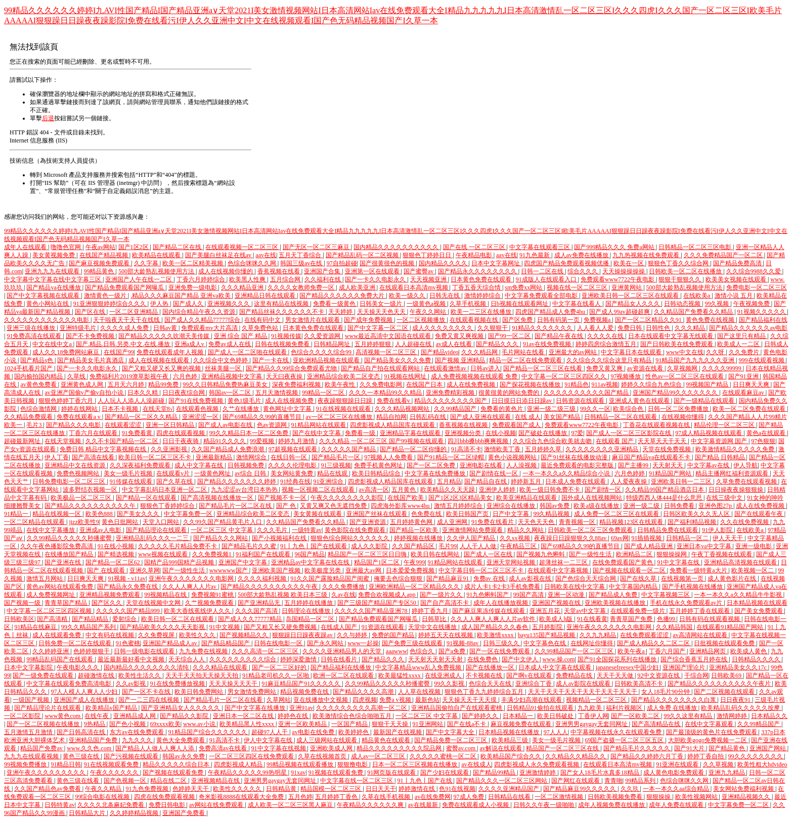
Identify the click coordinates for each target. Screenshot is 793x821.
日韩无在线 (445, 295)
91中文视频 (225, 627)
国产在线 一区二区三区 (475, 247)
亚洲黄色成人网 (83, 384)
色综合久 (422, 651)
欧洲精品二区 (635, 554)
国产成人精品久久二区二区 (654, 643)
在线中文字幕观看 (710, 724)
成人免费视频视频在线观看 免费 (475, 376)
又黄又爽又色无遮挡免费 (334, 505)
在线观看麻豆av (744, 392)
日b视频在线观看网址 (520, 303)
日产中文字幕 (512, 513)
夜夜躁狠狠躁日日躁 (346, 400)
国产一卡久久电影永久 (376, 279)
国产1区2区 (134, 247)
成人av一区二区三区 (379, 756)
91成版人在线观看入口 (547, 279)
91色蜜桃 (128, 643)
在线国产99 (119, 352)
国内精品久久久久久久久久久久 (397, 247)
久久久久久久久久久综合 (243, 659)
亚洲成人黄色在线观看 (640, 400)
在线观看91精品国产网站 (730, 627)
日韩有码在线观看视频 (710, 618)
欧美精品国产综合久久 (511, 756)
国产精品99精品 (495, 772)
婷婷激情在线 (417, 788)
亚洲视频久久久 (229, 303)
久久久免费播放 (344, 586)
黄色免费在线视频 (711, 319)
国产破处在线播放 (543, 433)
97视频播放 (626, 376)
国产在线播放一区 (491, 667)
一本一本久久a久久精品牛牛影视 (738, 594)
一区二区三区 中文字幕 (222, 530)
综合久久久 (583, 271)
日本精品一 (519, 715)
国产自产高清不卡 (445, 602)
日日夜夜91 (736, 699)
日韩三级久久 (502, 643)
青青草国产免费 (632, 618)
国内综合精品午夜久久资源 (199, 311)
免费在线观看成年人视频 (171, 352)
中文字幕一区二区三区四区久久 (564, 376)
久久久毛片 (273, 530)
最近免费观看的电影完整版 (578, 465)
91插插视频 (647, 538)
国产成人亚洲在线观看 (481, 416)
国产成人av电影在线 (226, 424)
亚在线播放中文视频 (321, 699)
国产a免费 (452, 651)
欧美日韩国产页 (468, 513)
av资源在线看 (646, 368)
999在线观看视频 (762, 360)
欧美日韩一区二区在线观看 (178, 618)
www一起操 (363, 643)
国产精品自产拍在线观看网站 (381, 368)
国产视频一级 (23, 602)
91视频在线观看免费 (337, 772)
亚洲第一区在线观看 (373, 271)
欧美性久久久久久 (238, 788)
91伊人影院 (718, 530)
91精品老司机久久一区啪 (276, 675)
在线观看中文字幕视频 (558, 570)
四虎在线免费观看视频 (165, 796)
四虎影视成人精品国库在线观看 (393, 424)
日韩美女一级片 (382, 303)
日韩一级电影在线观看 (145, 651)
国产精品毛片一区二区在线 (236, 505)
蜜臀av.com (461, 748)
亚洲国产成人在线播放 (85, 699)
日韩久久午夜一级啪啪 (544, 804)
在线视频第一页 (683, 578)
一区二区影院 (23, 715)
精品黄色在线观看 (387, 740)
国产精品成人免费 (614, 594)
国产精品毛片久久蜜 (250, 546)
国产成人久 (189, 303)
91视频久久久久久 (762, 311)
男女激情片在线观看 (313, 319)
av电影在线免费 (313, 732)
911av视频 (605, 384)
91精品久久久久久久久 (543, 327)
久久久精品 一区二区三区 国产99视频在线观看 (382, 441)
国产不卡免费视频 (91, 336)
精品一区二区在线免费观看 (526, 360)
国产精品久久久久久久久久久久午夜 (270, 586)
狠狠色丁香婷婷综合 (168, 505)
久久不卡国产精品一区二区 (122, 441)
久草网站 (279, 699)
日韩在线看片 (340, 659)
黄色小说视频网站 (513, 457)
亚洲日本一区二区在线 (244, 715)
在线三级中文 (725, 497)
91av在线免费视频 (547, 344)
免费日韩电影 (168, 804)
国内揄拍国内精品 (39, 376)
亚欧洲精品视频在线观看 (327, 360)
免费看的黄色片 (502, 408)
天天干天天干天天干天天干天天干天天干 (583, 691)
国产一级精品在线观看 (705, 400)
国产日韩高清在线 (82, 732)
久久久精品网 (480, 352)
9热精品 (95, 724)
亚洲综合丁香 (534, 683)
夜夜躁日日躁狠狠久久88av (571, 538)
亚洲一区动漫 (567, 594)
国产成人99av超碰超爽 (620, 311)
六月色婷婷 (630, 473)
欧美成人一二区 (739, 344)
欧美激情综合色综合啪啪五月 (353, 715)
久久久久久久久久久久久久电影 (47, 319)
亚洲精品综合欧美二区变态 (344, 376)
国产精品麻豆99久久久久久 (580, 788)
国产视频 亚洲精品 (461, 360)
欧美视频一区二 (753, 570)
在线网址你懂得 (592, 643)
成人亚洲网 (453, 521)
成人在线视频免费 (290, 400)
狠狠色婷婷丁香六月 (66, 400)
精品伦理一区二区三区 (725, 424)
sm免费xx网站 (524, 287)
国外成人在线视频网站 (592, 497)
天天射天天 (668, 465)
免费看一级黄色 (335, 303)
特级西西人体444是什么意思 (664, 497)
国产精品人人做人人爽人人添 (155, 748)
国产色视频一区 (126, 780)
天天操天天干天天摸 (470, 699)
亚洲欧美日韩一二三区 (682, 481)
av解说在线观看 (501, 748)
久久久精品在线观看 (221, 667)
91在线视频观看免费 (112, 764)
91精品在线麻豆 (36, 627)
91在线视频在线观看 (344, 408)
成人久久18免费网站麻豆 (66, 352)
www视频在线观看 (163, 554)
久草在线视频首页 (323, 756)
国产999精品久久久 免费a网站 (614, 247)
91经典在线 (295, 481)
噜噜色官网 (66, 247)
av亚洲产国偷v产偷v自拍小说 (84, 392)
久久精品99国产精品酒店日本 (665, 489)
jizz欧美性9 (84, 521)
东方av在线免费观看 (137, 732)
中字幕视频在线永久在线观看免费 (616, 732)
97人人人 (556, 732)
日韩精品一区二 (688, 538)
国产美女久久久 (139, 513)
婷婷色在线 (294, 715)
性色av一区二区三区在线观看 (685, 376)
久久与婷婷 (353, 635)
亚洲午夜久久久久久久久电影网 (192, 578)
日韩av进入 (485, 368)
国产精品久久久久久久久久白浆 (674, 699)
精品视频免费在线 (305, 691)
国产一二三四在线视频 (149, 699)
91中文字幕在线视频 (279, 748)
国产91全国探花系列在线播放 (618, 659)
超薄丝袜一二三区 (564, 562)
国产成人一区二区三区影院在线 (629, 433)
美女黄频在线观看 (318, 513)
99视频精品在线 (166, 594)
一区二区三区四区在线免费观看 (252, 756)
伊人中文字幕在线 (269, 740)
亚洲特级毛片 (79, 327)
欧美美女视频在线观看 (737, 279)
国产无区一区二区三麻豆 (317, 247)
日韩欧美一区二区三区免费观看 (591, 530)
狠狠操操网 (672, 554)
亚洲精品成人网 (135, 715)
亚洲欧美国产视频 (277, 570)
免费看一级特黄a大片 (699, 570)
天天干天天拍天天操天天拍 (202, 675)
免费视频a (598, 319)
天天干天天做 (616, 675)
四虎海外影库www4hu (401, 505)
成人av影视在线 (530, 578)
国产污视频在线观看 (132, 756)
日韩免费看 (680, 505)
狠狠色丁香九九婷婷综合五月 (485, 691)
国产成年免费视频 (369, 319)
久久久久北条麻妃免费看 (111, 804)
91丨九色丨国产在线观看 (314, 546)
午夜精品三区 (519, 546)
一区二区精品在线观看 (35, 521)
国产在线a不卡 (467, 724)
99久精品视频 (552, 513)
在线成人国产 (340, 627)
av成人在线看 (454, 344)
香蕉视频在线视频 (464, 424)
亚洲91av (301, 707)
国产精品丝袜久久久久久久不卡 (282, 311)
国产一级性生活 (591, 554)
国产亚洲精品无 (260, 602)
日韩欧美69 (727, 675)
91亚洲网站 (429, 724)
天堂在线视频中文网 (154, 602)
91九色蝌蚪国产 (488, 594)
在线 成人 (528, 416)
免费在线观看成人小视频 (476, 804)
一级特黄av (307, 530)
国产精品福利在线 (763, 319)
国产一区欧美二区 (636, 715)
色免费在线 (427, 513)
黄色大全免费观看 (181, 740)
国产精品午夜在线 (560, 336)
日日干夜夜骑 (181, 441)
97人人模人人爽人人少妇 (85, 691)
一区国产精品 (350, 724)
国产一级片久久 (442, 594)
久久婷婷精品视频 (135, 812)
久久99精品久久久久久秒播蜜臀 (70, 538)
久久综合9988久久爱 (754, 271)
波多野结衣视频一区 (91, 489)
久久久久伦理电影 (293, 465)
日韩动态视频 (683, 303)
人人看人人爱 (596, 327)
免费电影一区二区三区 (756, 287)
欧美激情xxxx (496, 635)
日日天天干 (381, 788)
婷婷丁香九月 (431, 610)
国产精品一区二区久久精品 (142, 416)
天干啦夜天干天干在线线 (127, 319)
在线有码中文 (263, 319)
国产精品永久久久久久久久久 (478, 271)
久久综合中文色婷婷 (221, 360)
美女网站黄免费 (293, 473)
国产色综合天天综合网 (586, 578)
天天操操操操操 (624, 271)
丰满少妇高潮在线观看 (532, 699)
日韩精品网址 (332, 344)
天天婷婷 (341, 311)
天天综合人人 (187, 659)
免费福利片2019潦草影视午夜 (130, 376)
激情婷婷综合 (483, 295)
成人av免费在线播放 (582, 255)
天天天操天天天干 (234, 683)
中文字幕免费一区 (189, 513)
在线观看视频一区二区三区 (242, 247)
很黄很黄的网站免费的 (509, 392)
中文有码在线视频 (110, 635)
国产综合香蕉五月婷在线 (694, 659)
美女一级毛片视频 (129, 473)
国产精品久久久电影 (74, 424)
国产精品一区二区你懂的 (414, 449)
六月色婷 (186, 376)
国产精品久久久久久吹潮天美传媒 (164, 336)
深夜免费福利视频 (297, 384)
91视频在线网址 (406, 376)
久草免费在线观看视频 (747, 481)
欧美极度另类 (323, 570)
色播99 (667, 618)
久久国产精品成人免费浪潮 (228, 449)
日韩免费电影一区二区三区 (69, 481)
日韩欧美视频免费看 (616, 796)
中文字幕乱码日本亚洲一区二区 (165, 489)
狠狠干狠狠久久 (680, 279)
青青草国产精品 (67, 602)
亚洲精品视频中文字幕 (232, 376)
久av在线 (343, 594)
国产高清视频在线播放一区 (218, 497)
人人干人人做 (479, 546)
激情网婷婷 (732, 715)
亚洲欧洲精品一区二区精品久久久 (415, 586)
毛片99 (447, 546)
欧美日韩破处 (556, 715)
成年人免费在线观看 (677, 804)
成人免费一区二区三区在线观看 (617, 513)
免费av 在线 (489, 578)
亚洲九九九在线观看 (53, 271)
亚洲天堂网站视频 (512, 562)
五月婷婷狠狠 (373, 344)
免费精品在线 (575, 675)
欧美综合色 (629, 408)
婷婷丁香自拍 (706, 756)
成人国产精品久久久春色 (495, 627)
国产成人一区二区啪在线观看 (248, 352)
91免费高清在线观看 (35, 336)
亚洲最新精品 (215, 457)
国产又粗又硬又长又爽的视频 (162, 368)
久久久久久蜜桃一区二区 (444, 756)
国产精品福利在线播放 (342, 667)
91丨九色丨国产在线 (426, 780)
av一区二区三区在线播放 (339, 416)
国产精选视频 (117, 554)
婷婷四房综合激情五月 (607, 344)
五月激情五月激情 (29, 732)
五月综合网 (286, 279)
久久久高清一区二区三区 (266, 651)
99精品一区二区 (324, 392)
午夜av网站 (100, 247)
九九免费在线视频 (204, 651)
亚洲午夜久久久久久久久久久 (47, 772)
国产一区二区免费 (432, 465)
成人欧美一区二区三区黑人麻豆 (291, 804)
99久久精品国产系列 (89, 627)
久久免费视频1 (212, 554)
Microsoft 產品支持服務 (74, 174)
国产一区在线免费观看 (500, 651)
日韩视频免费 (247, 465)
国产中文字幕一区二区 (378, 327)
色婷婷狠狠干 (92, 651)
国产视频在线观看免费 (174, 772)
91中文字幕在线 (679, 562)
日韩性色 (659, 327)
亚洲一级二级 (642, 505)
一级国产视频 (32, 699)
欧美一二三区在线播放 (482, 311)
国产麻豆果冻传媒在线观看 (489, 610)
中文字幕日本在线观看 (632, 352)
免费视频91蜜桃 (213, 594)
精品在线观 (333, 473)
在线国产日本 (425, 384)
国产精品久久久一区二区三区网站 (502, 780)
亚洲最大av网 (364, 570)
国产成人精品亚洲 (649, 546)
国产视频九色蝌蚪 (541, 554)
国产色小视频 (128, 724)
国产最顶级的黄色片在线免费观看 (712, 732)
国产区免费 (518, 319)
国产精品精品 (91, 618)
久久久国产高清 (257, 610)
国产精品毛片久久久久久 (637, 748)
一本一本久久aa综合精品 (677, 788)
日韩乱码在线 (429, 416)
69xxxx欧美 (165, 724)
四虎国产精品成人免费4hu (551, 311)
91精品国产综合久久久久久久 (208, 732)
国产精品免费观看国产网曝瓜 (125, 287)
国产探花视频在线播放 (531, 384)
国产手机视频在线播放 (693, 586)
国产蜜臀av (419, 271)
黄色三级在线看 (79, 780)
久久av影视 (131, 683)
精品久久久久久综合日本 (177, 764)
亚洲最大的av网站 (573, 352)
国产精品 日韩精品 (720, 457)
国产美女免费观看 (759, 610)
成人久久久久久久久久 (443, 327)
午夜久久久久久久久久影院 (348, 497)
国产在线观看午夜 (759, 513)
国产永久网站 (326, 643)
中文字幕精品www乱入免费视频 (419, 667)
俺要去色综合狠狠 (399, 578)
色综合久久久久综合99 (322, 352)
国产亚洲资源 (368, 521)
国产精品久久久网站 (221, 538)
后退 (48, 118)
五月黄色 (404, 489)
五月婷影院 (548, 627)
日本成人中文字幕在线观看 (555, 667)
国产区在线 (91, 311)
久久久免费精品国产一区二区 (724, 255)
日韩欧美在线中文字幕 (575, 586)
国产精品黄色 (727, 748)
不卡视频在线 (485, 675)
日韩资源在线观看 (581, 400)
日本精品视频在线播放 (509, 732)
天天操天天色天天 (382, 311)
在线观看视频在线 (475, 319)
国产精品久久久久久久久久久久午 (91, 505)
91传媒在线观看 (132, 481)
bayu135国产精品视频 (547, 635)
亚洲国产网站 (768, 748)
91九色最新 (535, 255)
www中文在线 (684, 352)
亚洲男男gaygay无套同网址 (592, 724)
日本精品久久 (769, 715)
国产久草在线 (175, 481)
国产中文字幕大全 (451, 732)
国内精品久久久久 (444, 263)
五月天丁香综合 (301, 255)
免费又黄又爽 (605, 368)
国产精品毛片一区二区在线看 (224, 699)
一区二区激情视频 (560, 796)
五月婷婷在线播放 (309, 602)
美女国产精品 (563, 416)
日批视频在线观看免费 (725, 643)
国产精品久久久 (498, 344)
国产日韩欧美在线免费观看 (677, 344)
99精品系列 (641, 780)
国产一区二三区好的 (280, 667)
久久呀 (716, 352)
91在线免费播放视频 (178, 683)
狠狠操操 (659, 796)
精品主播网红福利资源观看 (732, 473)
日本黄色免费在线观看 (482, 279)
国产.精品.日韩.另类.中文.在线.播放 (123, 344)
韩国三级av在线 (302, 263)
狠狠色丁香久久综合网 (679, 263)
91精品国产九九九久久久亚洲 (695, 360)
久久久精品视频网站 (403, 408)
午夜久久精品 (104, 788)
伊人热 (160, 303)
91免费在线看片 (493, 521)
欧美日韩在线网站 (436, 554)
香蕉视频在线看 (279, 271)
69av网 (620, 538)
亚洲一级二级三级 (552, 408)
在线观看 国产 (615, 441)
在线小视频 (501, 433)
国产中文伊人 (521, 659)
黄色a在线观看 (766, 433)
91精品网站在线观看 (319, 424)
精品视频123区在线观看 (632, 521)
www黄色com (63, 715)
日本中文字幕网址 (496, 263)
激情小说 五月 (734, 295)
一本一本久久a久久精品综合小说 (566, 473)
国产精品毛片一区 (337, 457)
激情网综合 (252, 457)
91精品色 (576, 384)
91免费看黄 (138, 433)
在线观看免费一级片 (638, 610)
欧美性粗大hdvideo (762, 764)
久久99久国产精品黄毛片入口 (223, 521)
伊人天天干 (728, 538)
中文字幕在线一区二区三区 (357, 780)
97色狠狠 (763, 441)
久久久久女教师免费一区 (302, 287)
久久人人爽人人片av (190, 586)
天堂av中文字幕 (585, 610)
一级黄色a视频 (427, 303)
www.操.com (558, 659)
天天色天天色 (537, 521)
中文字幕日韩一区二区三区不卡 (481, 570)
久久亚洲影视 (170, 449)
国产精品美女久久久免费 (398, 360)
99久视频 (717, 303)
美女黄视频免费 (54, 255)
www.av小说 (200, 724)
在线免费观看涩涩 (645, 635)
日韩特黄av (59, 804)
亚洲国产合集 (323, 271)
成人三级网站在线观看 (327, 740)
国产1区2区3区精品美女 (461, 497)
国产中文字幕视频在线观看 (44, 295)
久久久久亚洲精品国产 (509, 788)
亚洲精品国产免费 (94, 740)
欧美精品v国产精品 (112, 707)
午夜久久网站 (429, 311)
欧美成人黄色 (749, 651)
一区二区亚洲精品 (134, 311)
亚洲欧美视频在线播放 (616, 602)
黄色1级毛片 (245, 400)
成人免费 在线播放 (672, 707)
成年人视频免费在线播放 (612, 804)
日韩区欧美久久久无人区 (697, 513)
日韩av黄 (166, 327)
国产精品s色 (37, 360)
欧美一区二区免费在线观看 (750, 408)
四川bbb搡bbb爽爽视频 (479, 441)
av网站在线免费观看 (217, 804)
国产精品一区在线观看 (147, 497)
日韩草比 (435, 618)
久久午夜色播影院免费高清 (57, 546)
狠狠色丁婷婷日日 (428, 255)
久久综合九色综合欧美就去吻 (553, 441)
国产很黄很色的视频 (388, 263)
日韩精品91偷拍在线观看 (541, 707)
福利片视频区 (625, 707)
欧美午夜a (632, 651)
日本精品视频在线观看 (757, 602)
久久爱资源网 (323, 336)
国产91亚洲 (744, 376)
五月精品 (449, 481)
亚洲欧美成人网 (332, 748)
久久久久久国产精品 (349, 449)
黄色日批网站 (121, 521)
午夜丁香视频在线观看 (722, 554)
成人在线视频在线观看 (159, 360)
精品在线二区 (169, 780)
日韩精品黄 (282, 788)
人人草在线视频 (420, 691)
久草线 (77, 376)
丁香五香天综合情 (477, 287)
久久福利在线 (323, 279)
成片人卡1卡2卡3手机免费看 (503, 586)
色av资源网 (272, 424)
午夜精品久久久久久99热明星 (248, 772)
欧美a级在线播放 (597, 505)
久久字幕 (147, 263)
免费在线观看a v (79, 416)
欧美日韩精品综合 (377, 473)
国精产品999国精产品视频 (179, 562)
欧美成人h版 (556, 618)
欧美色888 (99, 513)
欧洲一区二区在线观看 (344, 675)
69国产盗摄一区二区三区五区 (625, 740)
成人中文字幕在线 (199, 465)
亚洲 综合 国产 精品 (241, 336)
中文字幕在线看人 (577, 303)
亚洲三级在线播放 (32, 327)
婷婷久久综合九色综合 (652, 384)
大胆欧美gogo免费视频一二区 (708, 740)
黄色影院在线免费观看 (356, 530)
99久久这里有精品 (689, 715)
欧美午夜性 (341, 384)
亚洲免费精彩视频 (451, 392)
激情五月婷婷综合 (459, 505)
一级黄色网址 (213, 473)
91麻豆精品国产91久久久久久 (301, 683)
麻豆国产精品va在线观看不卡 (652, 457)
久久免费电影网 (382, 384)
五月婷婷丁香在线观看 (700, 610)
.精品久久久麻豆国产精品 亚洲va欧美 (181, 295)
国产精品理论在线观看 (157, 530)
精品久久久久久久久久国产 (451, 400)
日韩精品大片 (88, 812)
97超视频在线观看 (294, 449)
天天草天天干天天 (663, 441)
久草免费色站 (261, 327)
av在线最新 (423, 804)
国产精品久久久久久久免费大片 (342, 295)
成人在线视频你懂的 (226, 271)
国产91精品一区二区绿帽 (451, 457)
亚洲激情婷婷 (538, 772)
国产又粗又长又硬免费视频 (281, 627)
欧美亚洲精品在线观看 (527, 497)
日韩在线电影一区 (279, 643)
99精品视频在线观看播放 (301, 764)
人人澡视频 (522, 465)
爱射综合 (125, 618)
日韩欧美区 (19, 618)
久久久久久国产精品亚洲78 (371, 610)
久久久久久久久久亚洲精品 (602, 449)
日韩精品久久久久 (757, 659)
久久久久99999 (722, 368)
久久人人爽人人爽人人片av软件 (494, 618)
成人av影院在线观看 (583, 683)
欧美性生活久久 (140, 675)
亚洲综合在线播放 (512, 505)
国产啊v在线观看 (529, 675)
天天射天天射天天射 (436, 659)
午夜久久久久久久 (115, 772)
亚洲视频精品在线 (216, 780)
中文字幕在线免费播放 (436, 473)
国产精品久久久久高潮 (364, 691)
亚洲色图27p (715, 505)
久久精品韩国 (675, 627)
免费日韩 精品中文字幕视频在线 (104, 449)
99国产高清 (529, 594)
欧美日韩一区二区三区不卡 (155, 457)
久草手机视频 (469, 303)
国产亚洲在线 (63, 562)
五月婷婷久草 (544, 449)
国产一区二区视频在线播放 (44, 724)
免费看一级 (361, 433)
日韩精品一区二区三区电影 (695, 247)
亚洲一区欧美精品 (303, 724)
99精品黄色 (99, 271)
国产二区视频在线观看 (725, 691)
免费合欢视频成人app (387, 594)
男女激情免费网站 (253, 691)
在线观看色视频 (198, 408)
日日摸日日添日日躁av (522, 400)
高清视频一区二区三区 (387, 352)
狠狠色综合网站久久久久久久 (351, 538)
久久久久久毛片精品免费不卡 (178, 546)
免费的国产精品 (394, 635)
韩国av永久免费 (184, 756)
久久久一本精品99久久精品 (386, 392)
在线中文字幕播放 (51, 530)
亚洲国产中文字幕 (243, 562)
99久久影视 (450, 683)
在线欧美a (697, 295)
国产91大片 (690, 748)
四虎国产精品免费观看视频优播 (567, 263)
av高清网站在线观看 (700, 635)
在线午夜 (97, 715)
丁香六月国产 (668, 651)
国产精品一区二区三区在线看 (543, 368)
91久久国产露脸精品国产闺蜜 (330, 578)
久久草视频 (719, 764)
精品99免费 (164, 384)
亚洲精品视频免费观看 (110, 594)
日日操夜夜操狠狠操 (737, 489)
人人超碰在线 (414, 344)
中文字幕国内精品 (634, 586)
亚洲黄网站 (627, 287)
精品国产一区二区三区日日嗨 (368, 554)
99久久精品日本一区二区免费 (249, 433)
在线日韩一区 (290, 457)
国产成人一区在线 (489, 554)
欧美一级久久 (408, 295)
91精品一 (17, 513)
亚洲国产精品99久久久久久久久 (676, 392)
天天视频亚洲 (429, 279)
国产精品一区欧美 (414, 530)
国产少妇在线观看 (445, 772)
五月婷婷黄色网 (412, 521)
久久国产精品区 (414, 546)
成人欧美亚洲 (358, 287)
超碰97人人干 (270, 732)
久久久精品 (691, 327)
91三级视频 (336, 465)
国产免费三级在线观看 (413, 643)
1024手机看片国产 (29, 368)
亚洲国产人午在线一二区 (139, 279)
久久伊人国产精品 (472, 538)
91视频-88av (463, 643)
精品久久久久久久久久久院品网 (400, 748)
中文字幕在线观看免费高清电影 (69, 683)
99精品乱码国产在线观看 (60, 659)
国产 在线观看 (106, 570)
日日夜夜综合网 (184, 392)
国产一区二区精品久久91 (649, 319)
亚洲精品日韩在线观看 (266, 295)
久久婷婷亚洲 (51, 651)
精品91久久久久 (225, 441)
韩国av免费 (555, 505)
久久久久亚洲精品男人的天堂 (342, 651)
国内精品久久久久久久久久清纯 (147, 667)
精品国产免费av (42, 748)
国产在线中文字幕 (317, 433)
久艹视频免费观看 (210, 602)
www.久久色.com (90, 748)
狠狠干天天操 (391, 724)
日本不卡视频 (121, 408)
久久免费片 (745, 352)
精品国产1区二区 (377, 562)
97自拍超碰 (342, 263)
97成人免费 (470, 796)
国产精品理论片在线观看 (48, 707)
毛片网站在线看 (524, 352)
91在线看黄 (592, 618)
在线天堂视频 (63, 441)
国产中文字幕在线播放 (256, 707)
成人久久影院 (370, 546)
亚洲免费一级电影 (193, 287)
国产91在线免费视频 (196, 400)
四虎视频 (365, 699)
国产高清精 (53, 618)
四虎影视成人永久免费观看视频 (537, 764)
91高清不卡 (466, 449)
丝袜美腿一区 (224, 368)
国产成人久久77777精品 (250, 618)
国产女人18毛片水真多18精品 (600, 772)
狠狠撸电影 (353, 764)
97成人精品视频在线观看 (709, 433)
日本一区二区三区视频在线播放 (415, 764)
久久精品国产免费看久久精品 (694, 311)
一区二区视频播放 (421, 319)
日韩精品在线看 (510, 796)
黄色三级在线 (82, 756)
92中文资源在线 (659, 675)
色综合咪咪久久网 (253, 263)
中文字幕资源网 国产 (719, 441)
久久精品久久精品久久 (576, 756)
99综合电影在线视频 (103, 796)
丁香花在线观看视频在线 (657, 424)
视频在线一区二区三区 (578, 287)
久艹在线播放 (241, 408)
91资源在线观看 (384, 627)
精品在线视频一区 (57, 513)
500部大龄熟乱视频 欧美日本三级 (283, 594)
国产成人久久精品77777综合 (203, 319)
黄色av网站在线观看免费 (60, 586)
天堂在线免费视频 (667, 449)
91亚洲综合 (329, 481)
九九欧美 (590, 707)
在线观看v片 (173, 473)
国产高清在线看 (94, 457)
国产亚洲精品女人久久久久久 (181, 707)
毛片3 (34, 424)
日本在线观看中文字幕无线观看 (671, 336)
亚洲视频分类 (463, 433)
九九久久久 (138, 740)
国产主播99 (634, 465)
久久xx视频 (516, 538)
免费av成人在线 (230, 344)
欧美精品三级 (511, 740)
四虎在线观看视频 (181, 433)
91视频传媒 (286, 336)
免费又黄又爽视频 (460, 336)
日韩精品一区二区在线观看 (621, 416)
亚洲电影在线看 (482, 465)
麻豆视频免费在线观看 (522, 724)
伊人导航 (745, 465)
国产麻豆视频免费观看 (100, 263)
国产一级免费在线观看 (44, 675)
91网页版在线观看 (392, 772)
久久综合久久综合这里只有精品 (609, 360)
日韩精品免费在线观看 (668, 530)
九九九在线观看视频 (32, 756)
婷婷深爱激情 (299, 659)
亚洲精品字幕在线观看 (411, 433)
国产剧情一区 (604, 489)
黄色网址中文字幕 (288, 408)
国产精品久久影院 (185, 715)
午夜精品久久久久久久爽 (371, 804)
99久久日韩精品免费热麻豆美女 (226, 384)
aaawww (396, 651)
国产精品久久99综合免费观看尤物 (292, 368)
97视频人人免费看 (389, 457)
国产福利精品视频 (693, 521)
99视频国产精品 (708, 384)
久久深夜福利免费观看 (141, 465)
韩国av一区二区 (230, 392)
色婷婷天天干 (191, 788)
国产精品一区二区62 (113, 562)
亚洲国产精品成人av (170, 643)
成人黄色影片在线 (733, 578)
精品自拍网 (391, 416)
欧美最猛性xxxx (400, 675)
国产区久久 (107, 602)
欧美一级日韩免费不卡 (550, 489)
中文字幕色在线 (545, 643)
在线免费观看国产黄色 (623, 562)
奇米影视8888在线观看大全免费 (242, 796)
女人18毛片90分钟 (666, 691)
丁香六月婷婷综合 (202, 279)
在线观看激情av (445, 368)
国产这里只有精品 (742, 336)
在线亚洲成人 (444, 675)
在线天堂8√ (158, 408)
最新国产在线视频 (398, 732)
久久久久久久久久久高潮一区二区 (362, 707)
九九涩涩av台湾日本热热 (245, 489)
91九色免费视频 (148, 788)
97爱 (577, 433)
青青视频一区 (578, 521)
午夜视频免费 (752, 303)
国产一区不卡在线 (147, 691)
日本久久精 (143, 392)
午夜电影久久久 (79, 667)
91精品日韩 (66, 764)
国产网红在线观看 (576, 780)
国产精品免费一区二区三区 (451, 740)
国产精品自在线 (486, 481)
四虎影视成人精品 (239, 764)
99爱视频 (263, 441)
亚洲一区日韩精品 (171, 424)
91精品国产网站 (671, 473)
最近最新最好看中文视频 (132, 659)
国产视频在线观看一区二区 (630, 570)
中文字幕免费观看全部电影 (542, 295)
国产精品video (440, 352)
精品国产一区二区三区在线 (563, 748)
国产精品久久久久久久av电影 (748, 327)
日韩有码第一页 (559, 319)
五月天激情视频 (277, 392)
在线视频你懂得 (684, 416)
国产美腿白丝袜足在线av (219, 255)
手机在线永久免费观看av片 (687, 602)
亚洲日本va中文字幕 (704, 546)
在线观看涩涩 (124, 424)
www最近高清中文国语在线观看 (388, 336)
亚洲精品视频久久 (747, 796)
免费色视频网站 (79, 473)
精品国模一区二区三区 (331, 788)
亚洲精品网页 (708, 651)
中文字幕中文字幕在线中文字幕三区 (53, 279)
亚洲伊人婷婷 (498, 489)
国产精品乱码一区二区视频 (363, 255)
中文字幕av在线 (709, 465)
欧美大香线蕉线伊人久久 (198, 610)
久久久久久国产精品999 (128, 610)
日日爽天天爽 (752, 384)
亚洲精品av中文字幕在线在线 (311, 562)
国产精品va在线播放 (54, 287)
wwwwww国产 (229, 570)
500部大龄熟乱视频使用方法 (157, 271)
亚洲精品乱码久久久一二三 (153, 538)
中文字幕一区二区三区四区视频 (50, 610)
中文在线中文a (52, 344)
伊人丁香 (57, 457)
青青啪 (613, 780)
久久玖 (630, 788)
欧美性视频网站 (697, 796)
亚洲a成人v (190, 344)
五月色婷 (300, 796)
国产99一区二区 (510, 336)
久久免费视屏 (157, 635)
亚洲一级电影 (754, 546)
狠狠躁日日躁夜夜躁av (303, 635)
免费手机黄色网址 (379, 465)
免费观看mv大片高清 (210, 327)
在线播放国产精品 (70, 554)
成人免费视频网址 (51, 594)
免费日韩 (630, 327)
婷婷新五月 (527, 481)
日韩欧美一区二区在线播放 (686, 271)
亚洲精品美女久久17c (738, 667)
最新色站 (427, 699)
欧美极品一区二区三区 (82, 497)
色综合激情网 (39, 408)
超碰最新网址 (23, 441)
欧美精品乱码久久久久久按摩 (741, 707)
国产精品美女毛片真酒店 (91, 360)
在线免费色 (483, 659)
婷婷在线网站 (80, 408)
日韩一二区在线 (543, 271)
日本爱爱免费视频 (411, 570)
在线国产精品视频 (104, 255)
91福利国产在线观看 (264, 554)
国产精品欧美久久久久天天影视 (163, 627)
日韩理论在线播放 (307, 610)
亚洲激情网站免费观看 (473, 530)
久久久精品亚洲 (243, 287)
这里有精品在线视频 (282, 303)
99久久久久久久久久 (756, 756)
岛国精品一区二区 (311, 618)
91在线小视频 (117, 546)
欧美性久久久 (198, 635)
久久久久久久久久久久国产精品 (587, 392)
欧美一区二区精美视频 (193, 263)
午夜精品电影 (475, 255)
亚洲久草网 (144, 570)
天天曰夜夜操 (285, 376)
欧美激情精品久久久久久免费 (735, 449)
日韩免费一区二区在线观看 (75, 643)
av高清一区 (373, 489)
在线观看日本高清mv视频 (414, 287)
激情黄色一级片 (106, 295)
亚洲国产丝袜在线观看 (377, 513)
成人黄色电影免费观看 (674, 772)
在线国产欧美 (406, 497)
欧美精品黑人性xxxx (247, 724)
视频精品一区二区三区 (597, 699)
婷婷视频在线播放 (419, 538)
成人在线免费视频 (472, 384)
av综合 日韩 (251, 473)
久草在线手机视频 (387, 796)
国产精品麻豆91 (448, 578)
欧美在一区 (629, 263)
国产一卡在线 (271, 360)
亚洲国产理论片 (685, 667)
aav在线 (265, 255)
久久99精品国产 (456, 408)
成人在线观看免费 (57, 635)
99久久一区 (595, 408)
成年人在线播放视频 (501, 602)
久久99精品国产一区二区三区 (575, 651)
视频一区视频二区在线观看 (319, 489)
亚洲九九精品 (727, 772)
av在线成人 (476, 764)
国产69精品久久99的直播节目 (263, 416)
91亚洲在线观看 (678, 764)
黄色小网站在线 (48, 303)
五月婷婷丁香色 (337, 796)
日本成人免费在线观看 (576, 481)
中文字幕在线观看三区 (540, 247)
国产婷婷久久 (481, 715)
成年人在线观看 (26, 247)
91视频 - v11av (127, 578)
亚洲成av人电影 (101, 530)
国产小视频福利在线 (280, 538)
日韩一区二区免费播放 (679, 408)
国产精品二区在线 (178, 247)
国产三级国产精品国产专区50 (377, 602)
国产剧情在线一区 (494, 473)
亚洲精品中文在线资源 (76, 465)
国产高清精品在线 (657, 724)
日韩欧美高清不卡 (639, 683)
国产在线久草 (639, 578)
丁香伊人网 (593, 715)
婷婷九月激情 (297, 441)
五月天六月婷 (127, 384)
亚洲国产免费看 (184, 812)
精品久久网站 (526, 530)
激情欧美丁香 (503, 449)
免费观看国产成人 (517, 424)
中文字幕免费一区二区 (739, 804)
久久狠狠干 (493, 327)
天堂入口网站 (162, 521)
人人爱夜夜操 (629, 481)
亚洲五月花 (545, 610)
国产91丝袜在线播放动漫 (575, 457)
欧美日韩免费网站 (199, 691)
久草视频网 (683, 368)
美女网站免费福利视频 (744, 788)
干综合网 (696, 675)
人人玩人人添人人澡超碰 (132, 400)
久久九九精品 (599, 635)
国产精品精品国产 (226, 643)
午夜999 (414, 562)
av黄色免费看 (39, 384)
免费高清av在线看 (223, 748)
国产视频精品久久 (244, 635)
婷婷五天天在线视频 (446, 635)
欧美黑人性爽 (248, 279)
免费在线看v (394, 400)
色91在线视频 (457, 788)
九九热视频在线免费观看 (646, 255)
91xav (298, 772)
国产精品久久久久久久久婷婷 (237, 481)
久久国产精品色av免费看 (48, 788)
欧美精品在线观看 (157, 255)
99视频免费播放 (26, 764)
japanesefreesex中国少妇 (628, 667)
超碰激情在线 (97, 675)
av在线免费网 (433, 796)
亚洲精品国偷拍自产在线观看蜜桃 (457, 707)
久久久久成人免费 (125, 327)
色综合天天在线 (491, 683)
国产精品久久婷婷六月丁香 (647, 756)
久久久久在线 (606, 336)
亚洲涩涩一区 (201, 416)
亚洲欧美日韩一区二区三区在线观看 (631, 295)
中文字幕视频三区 (666, 594)
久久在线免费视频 (745, 521)
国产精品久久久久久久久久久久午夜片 (720, 683)
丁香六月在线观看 (94, 433)
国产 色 (286, 505)
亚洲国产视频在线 (557, 602)
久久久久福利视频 (263, 578)
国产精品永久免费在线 (128, 586)
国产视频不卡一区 (283, 497)
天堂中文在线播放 (433, 627)
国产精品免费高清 (738, 263)
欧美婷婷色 (354, 732)
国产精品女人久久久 (633, 303)
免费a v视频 (395, 699)
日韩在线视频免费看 (283, 344)
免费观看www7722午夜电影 (618, 279)
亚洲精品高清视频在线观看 (741, 562)
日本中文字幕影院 (29, 667)
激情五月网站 (45, 578)
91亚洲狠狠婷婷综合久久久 (110, 303)
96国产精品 (309, 554)
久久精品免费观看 (29, 416)
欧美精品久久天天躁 (448, 489)
